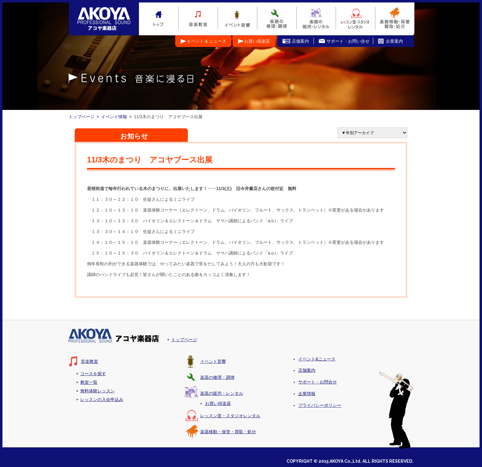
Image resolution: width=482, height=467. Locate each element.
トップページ (81, 116)
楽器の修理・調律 (217, 377)
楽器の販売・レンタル (221, 393)
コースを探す (93, 373)
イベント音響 (213, 361)
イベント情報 (114, 116)
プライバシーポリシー (319, 405)
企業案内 (394, 41)
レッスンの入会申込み (101, 399)
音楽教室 (89, 361)
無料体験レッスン (97, 390)
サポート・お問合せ (317, 381)
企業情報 (306, 393)
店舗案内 (300, 41)
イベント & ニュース (206, 41)
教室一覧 (88, 382)
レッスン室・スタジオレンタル (230, 415)
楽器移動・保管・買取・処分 (228, 431)
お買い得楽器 (257, 41)
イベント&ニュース (316, 358)
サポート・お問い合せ (347, 41)
